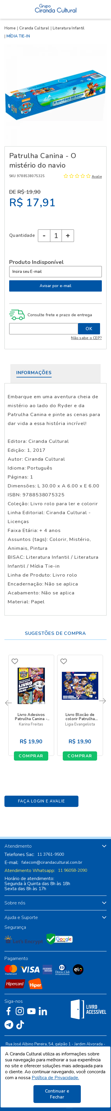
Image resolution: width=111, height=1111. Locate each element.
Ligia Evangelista (80, 724)
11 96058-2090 (72, 870)
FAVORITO (15, 661)
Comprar (31, 756)
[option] (55, 95)
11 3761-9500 (50, 854)
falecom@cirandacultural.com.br (51, 862)
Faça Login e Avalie (41, 801)
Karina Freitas (31, 724)
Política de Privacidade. (55, 1077)
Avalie (97, 176)
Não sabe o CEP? (86, 337)
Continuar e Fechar (57, 1094)
